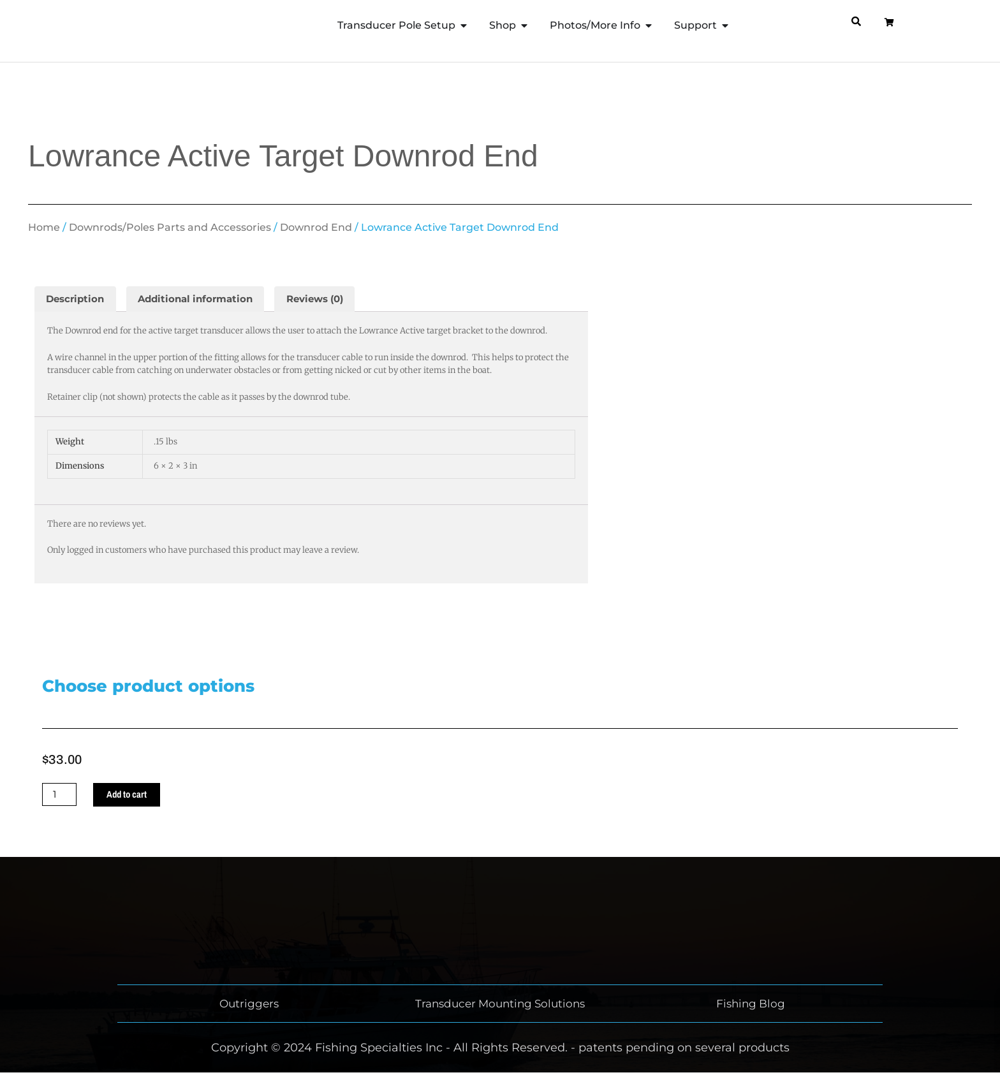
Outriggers (249, 1006)
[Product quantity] (60, 796)
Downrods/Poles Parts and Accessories (170, 227)
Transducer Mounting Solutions (499, 1006)
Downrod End (316, 227)
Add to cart (130, 796)
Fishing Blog (751, 1006)
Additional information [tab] (204, 299)
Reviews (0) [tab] (331, 299)
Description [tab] (77, 299)
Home (44, 227)
